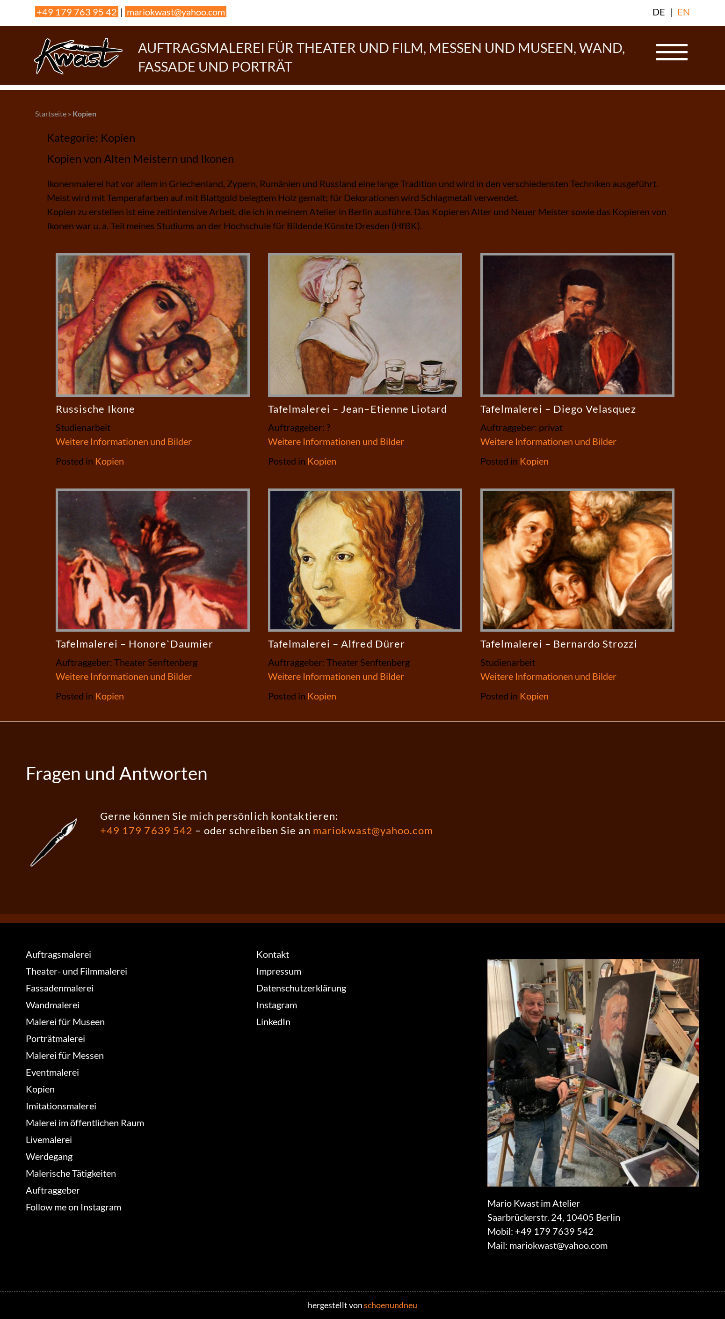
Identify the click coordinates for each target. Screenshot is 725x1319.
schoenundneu (390, 1305)
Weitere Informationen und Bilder (124, 441)
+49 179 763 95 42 (76, 11)
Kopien (109, 460)
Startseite (50, 113)
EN (683, 11)
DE (658, 11)
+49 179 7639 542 (146, 830)
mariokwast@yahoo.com (176, 11)
